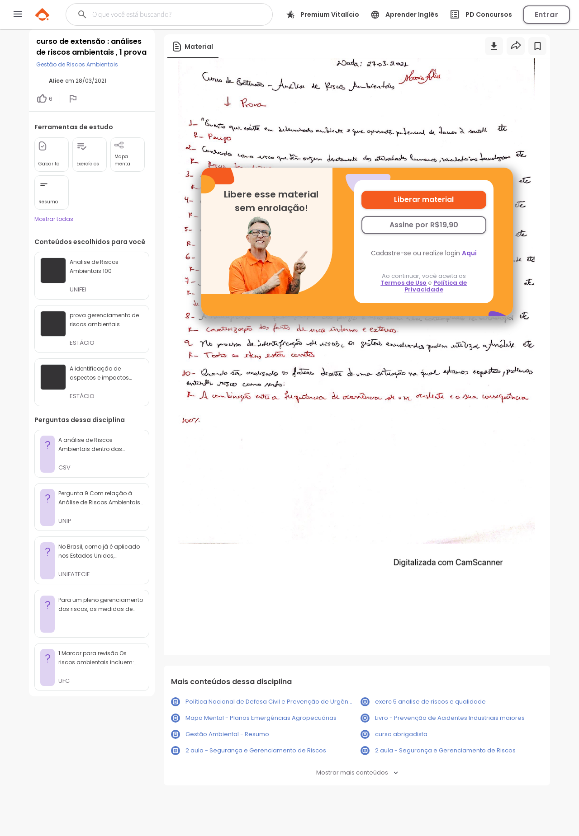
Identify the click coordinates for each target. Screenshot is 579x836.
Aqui (469, 253)
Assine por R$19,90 (423, 225)
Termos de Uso (403, 282)
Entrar (546, 14)
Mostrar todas (53, 219)
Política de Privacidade (435, 286)
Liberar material (424, 199)
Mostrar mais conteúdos (357, 772)
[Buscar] (163, 14)
